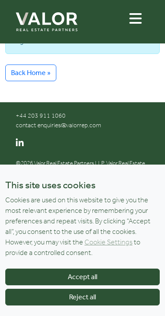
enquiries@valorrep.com (69, 125)
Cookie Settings (108, 243)
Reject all (82, 298)
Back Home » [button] (31, 72)
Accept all (82, 277)
